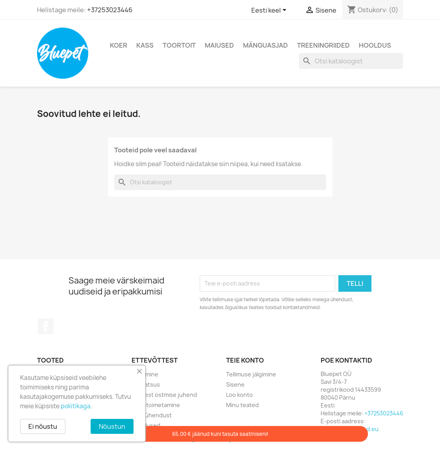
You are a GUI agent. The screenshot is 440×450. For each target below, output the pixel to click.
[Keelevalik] (270, 10)
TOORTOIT (179, 45)
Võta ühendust (152, 415)
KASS (145, 45)
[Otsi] (351, 61)
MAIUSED (219, 45)
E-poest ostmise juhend (164, 394)
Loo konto (239, 394)
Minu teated (242, 405)
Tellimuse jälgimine (251, 374)
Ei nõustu (42, 426)
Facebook (46, 326)
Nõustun (112, 426)
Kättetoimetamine (156, 405)
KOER (118, 45)
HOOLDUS (375, 45)
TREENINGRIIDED (323, 45)
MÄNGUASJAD (265, 45)
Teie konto (245, 360)
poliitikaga (76, 406)
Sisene (235, 384)
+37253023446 (109, 10)
